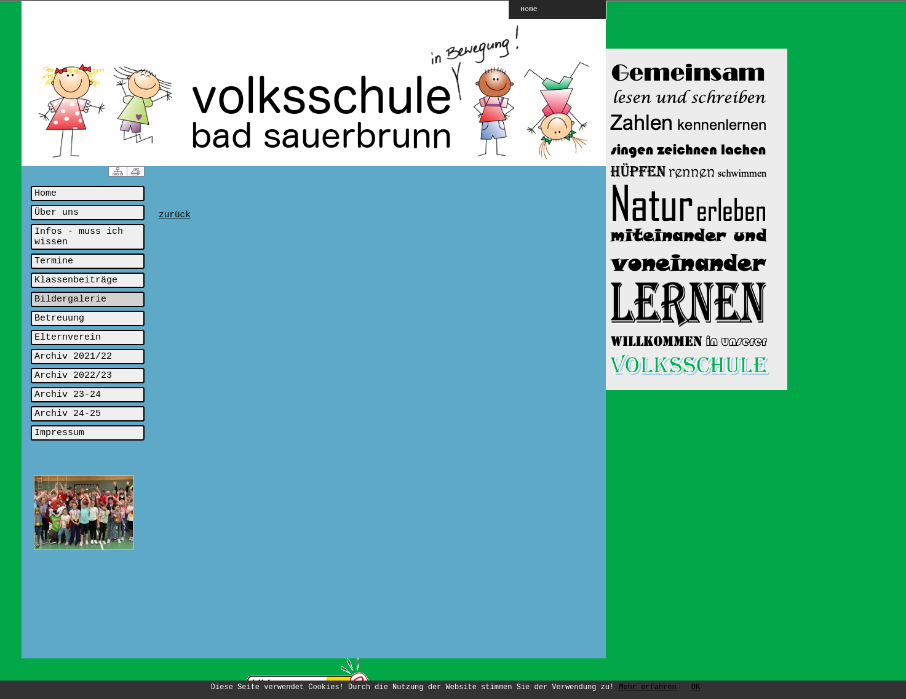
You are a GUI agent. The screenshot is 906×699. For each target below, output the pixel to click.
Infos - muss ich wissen (78, 236)
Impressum (59, 433)
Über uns (56, 212)
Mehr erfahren (648, 687)
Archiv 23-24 (67, 394)
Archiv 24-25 (67, 414)
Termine (53, 261)
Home (529, 8)
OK (695, 687)
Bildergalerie (70, 299)
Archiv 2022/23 (73, 375)
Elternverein (67, 337)
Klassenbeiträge (75, 280)
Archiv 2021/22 (73, 356)
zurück (175, 215)
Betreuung (59, 318)
